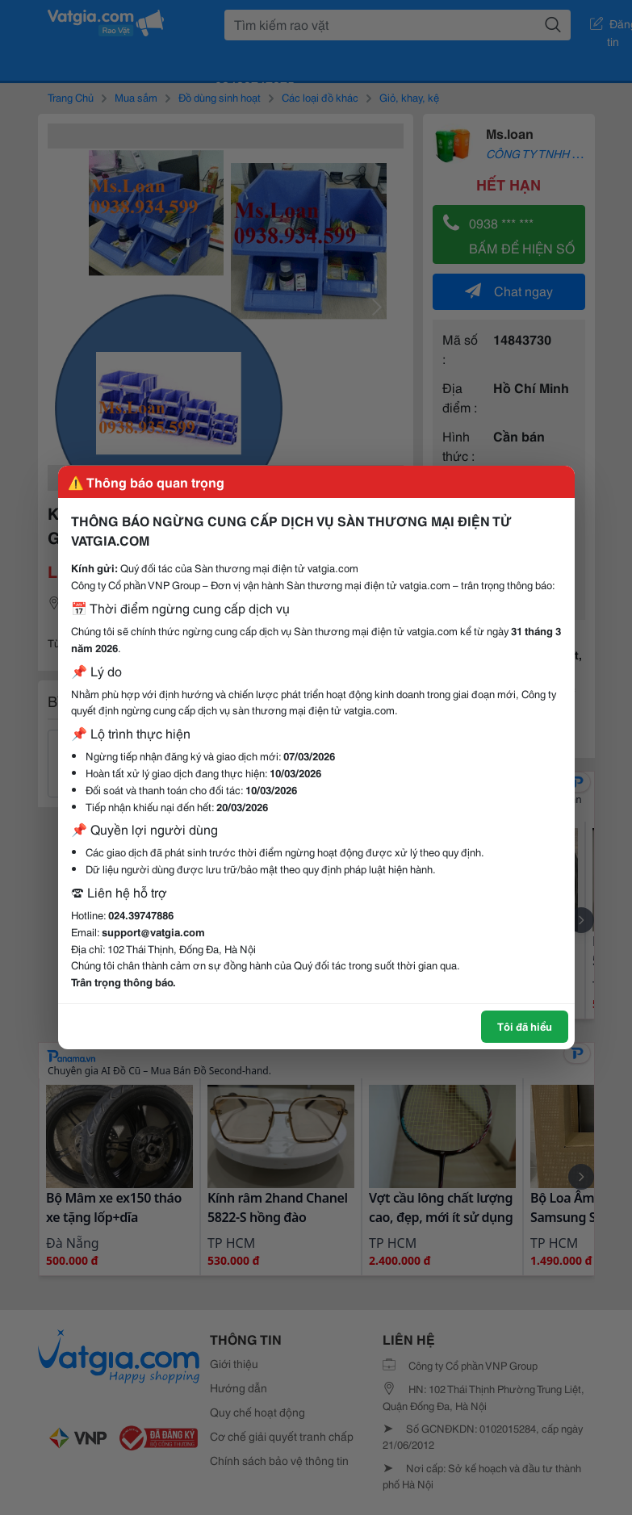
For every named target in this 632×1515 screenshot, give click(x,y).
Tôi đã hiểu (524, 1026)
